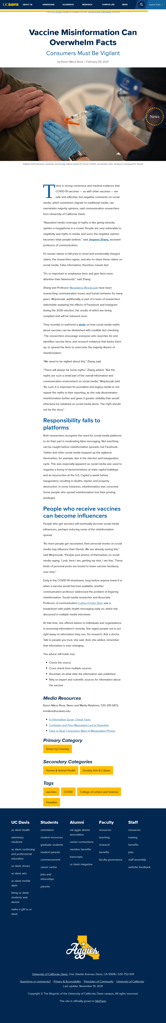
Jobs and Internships (47, 876)
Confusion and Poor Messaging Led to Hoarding (79, 725)
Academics (68, 4)
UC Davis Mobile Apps (20, 883)
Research (87, 4)
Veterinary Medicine (17, 839)
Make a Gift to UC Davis (21, 911)
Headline (51, 802)
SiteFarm (100, 1001)
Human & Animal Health (60, 770)
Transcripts (76, 857)
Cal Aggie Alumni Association (80, 832)
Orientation (47, 830)
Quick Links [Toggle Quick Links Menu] (154, 4)
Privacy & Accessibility (67, 981)
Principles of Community (98, 981)
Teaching (104, 837)
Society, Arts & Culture (96, 770)
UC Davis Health (20, 830)
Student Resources (52, 837)
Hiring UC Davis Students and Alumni (20, 897)
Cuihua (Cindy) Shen (90, 603)
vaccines (51, 792)
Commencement (50, 859)
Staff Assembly (137, 859)
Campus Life (108, 4)
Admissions (48, 4)
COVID (68, 792)
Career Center (49, 867)
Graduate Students (52, 845)
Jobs (131, 852)
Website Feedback (139, 867)
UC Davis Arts (19, 873)
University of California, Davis (50, 974)
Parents (45, 886)
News (125, 4)
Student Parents (50, 852)
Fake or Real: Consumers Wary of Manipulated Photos (82, 731)
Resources (105, 830)
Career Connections (81, 842)
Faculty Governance (110, 859)
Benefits (104, 852)
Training (132, 837)
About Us (27, 4)
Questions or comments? (35, 981)
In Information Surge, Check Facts (70, 719)
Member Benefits (80, 849)
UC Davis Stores (20, 866)
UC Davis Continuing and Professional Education (23, 853)
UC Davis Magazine (81, 864)
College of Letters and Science (99, 792)
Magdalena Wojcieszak (84, 288)
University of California (130, 981)
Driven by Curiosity (99, 11)
